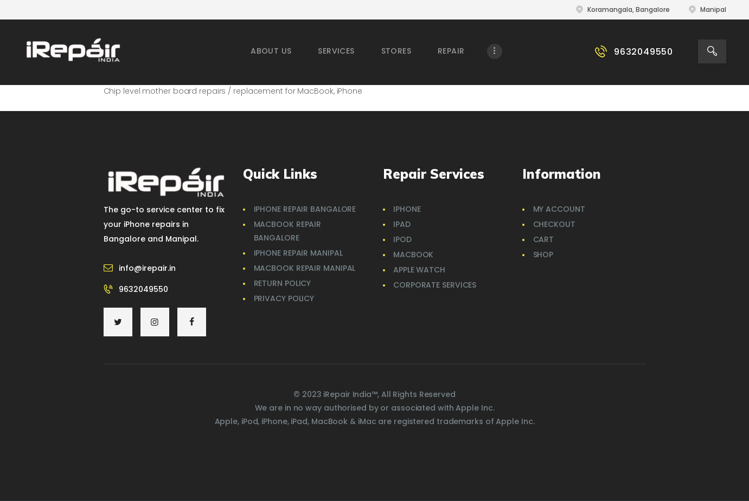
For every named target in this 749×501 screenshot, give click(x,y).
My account (559, 209)
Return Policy (282, 283)
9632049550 (143, 289)
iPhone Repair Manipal (298, 253)
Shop (543, 254)
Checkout (554, 224)
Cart (543, 239)
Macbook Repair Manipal (305, 268)
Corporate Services (434, 284)
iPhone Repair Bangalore (305, 209)
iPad (402, 224)
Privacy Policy (284, 298)
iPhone (406, 209)
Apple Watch (419, 269)
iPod (402, 239)
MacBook (413, 254)
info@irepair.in (147, 268)
